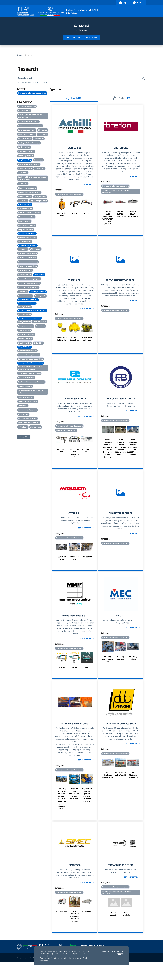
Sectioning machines (25, 339)
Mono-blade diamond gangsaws (29, 279)
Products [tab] (121, 98)
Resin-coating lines (39, 322)
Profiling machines (24, 307)
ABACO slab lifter (61, 215)
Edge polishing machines (38, 201)
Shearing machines (24, 343)
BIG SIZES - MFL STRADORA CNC (74, 454)
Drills (23, 201)
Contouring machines (25, 169)
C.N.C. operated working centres (29, 143)
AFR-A (74, 213)
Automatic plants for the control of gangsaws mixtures (30, 116)
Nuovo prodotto (113, 916)
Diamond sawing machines (27, 188)
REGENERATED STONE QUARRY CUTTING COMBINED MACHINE (87, 797)
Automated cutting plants (27, 106)
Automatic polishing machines (28, 122)
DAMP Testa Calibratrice (62, 339)
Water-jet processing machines (28, 423)
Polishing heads (40, 296)
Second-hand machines (26, 335)
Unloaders (22, 406)
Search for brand (25, 78)
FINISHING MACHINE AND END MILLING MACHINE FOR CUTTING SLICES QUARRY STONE (61, 801)
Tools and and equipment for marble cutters (30, 392)
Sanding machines (24, 330)
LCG (86, 669)
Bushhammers (39, 139)
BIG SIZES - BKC (61, 452)
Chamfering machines (25, 156)
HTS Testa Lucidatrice (74, 339)
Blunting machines (24, 139)
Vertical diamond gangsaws (27, 410)
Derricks (23, 184)
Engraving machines (25, 208)
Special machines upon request (28, 355)
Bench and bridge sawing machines (30, 126)
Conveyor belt (39, 169)
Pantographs (23, 292)
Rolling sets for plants (25, 326)
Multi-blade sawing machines (28, 287)
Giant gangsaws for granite (27, 237)
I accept (119, 954)
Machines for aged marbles (27, 253)
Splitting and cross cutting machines (30, 359)
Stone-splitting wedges (26, 378)
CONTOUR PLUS (62, 559)
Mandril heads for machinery (28, 262)
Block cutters (42, 130)
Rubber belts (40, 326)
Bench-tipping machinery (26, 130)
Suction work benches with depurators (31, 382)
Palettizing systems (133, 659)
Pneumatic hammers (25, 296)
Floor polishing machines (26, 225)
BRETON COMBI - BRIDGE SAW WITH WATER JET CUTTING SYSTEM (107, 218)
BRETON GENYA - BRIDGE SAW (133, 215)
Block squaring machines (26, 134)
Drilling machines (40, 197)
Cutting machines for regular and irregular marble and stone (32, 178)
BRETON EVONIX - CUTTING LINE (120, 215)
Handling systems (120, 659)
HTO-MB (61, 669)
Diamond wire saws (25, 197)
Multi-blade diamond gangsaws (29, 283)
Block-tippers (42, 134)
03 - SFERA (86, 914)
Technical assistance (25, 386)
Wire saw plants (35, 427)
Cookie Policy (117, 951)
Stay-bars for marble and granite (29, 373)
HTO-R (74, 669)
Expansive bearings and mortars (29, 213)
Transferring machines (25, 397)
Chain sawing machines (26, 152)
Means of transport (24, 275)
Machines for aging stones (27, 258)
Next (96, 207)
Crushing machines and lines (107, 661)
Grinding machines (24, 241)
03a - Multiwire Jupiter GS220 (132, 777)
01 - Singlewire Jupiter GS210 (107, 777)
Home (19, 55)
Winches (23, 427)
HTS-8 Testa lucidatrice (87, 339)
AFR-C (86, 213)
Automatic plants (24, 111)
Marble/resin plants (25, 270)
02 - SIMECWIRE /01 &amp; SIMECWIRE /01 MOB (74, 919)
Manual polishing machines (27, 266)
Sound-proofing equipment (27, 351)
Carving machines (24, 147)
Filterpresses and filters (26, 217)
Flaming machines (24, 221)
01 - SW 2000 (61, 914)
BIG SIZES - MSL (86, 452)
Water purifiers (23, 414)
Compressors (38, 160)
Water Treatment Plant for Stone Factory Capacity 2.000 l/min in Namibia (132, 448)
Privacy (105, 951)
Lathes (23, 249)
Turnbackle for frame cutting (27, 402)
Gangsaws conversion (25, 230)
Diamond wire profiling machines (29, 192)
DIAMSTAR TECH (74, 559)
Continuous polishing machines (29, 164)
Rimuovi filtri (23, 437)
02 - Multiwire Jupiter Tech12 (120, 776)
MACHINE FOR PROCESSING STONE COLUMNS (74, 796)
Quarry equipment (24, 322)
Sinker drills (38, 343)
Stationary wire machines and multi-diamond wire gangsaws (30, 368)
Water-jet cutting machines (27, 419)
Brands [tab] (74, 98)
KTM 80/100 (87, 558)
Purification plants (24, 314)
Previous (53, 207)
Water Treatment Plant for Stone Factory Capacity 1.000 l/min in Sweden (120, 448)
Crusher (23, 173)
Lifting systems (35, 249)
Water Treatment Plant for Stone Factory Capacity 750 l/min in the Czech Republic (107, 450)
